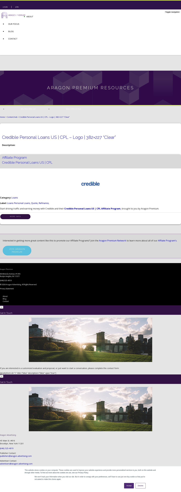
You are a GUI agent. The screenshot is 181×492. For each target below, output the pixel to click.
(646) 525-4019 (6, 280)
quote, (35, 203)
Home (2, 117)
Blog (11, 31)
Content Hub (12, 117)
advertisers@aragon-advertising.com (16, 463)
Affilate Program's (167, 240)
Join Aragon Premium (17, 250)
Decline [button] (140, 486)
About (29, 16)
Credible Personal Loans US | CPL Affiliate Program (92, 208)
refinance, (44, 203)
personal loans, (22, 203)
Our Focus (13, 24)
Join (17, 7)
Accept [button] (128, 486)
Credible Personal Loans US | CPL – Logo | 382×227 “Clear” (44, 117)
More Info (15, 216)
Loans (15, 197)
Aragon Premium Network (112, 240)
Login (5, 7)
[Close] (1, 307)
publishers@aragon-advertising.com (16, 456)
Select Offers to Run (73, 109)
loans (10, 203)
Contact (12, 38)
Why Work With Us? (28, 109)
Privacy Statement (7, 288)
